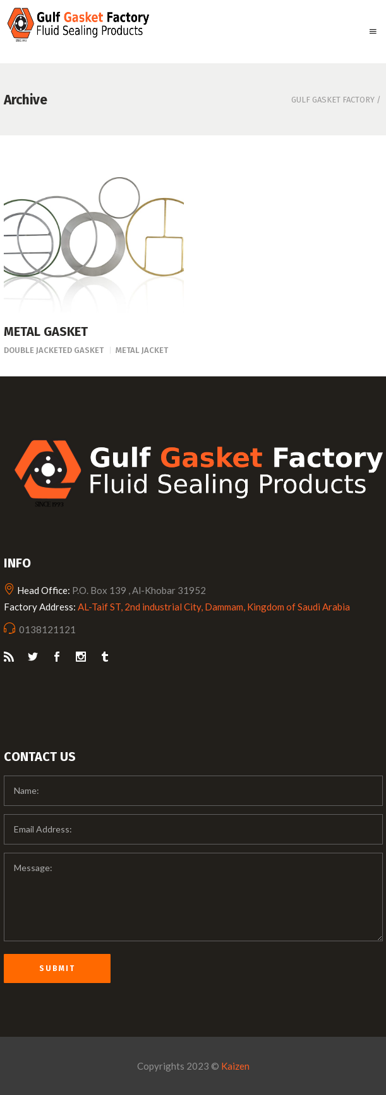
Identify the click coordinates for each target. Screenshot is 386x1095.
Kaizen (235, 1066)
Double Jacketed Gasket (54, 350)
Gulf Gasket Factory (333, 99)
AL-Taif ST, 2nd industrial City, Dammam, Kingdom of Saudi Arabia (214, 606)
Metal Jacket (142, 350)
